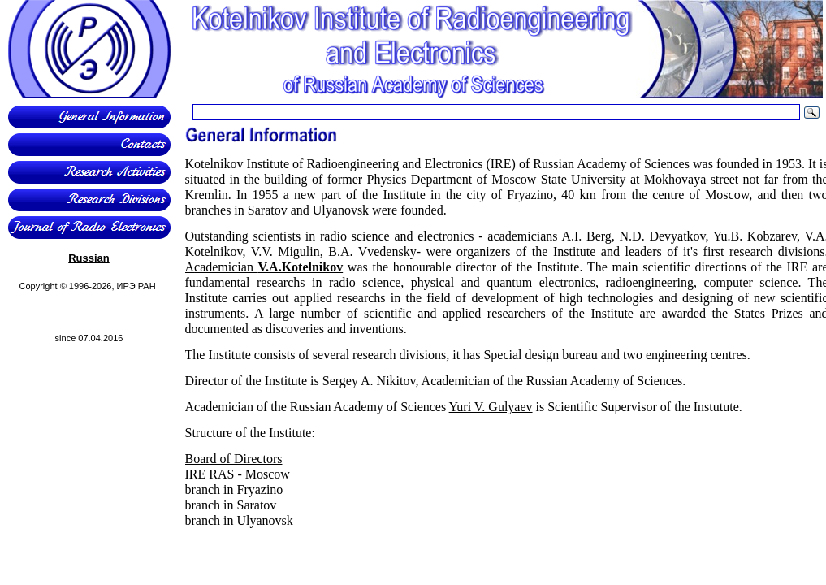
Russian (89, 258)
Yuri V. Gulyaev (491, 407)
